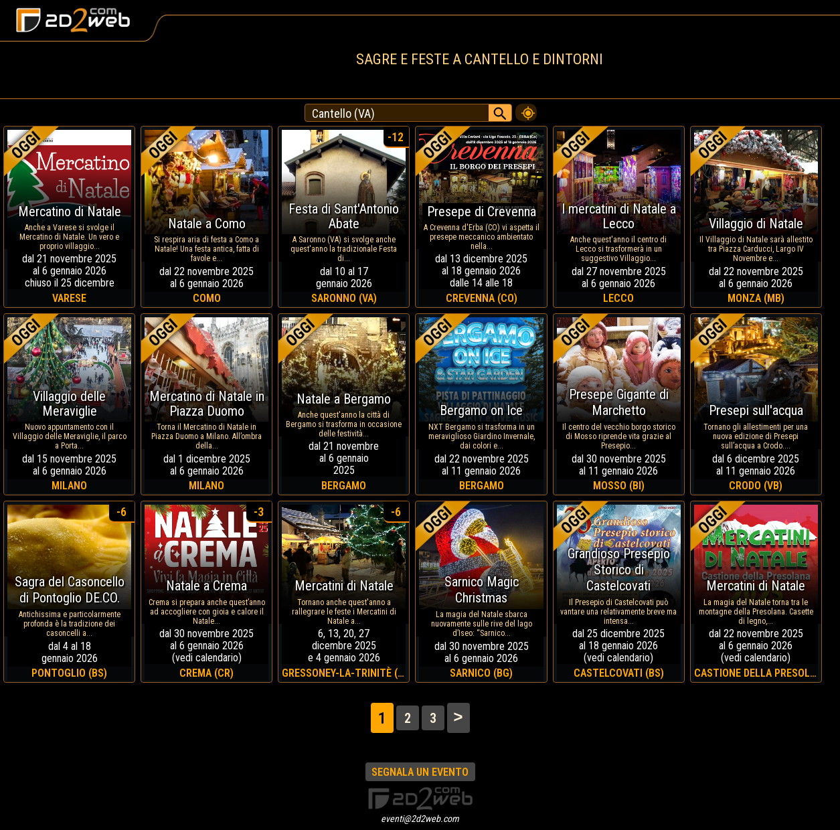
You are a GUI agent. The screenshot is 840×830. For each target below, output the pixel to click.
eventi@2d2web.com (420, 818)
